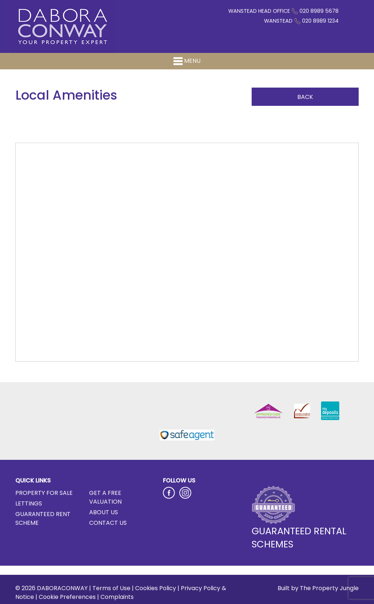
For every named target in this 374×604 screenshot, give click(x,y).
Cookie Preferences (67, 597)
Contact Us (108, 523)
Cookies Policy (155, 588)
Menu (187, 61)
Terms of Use (111, 588)
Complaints (117, 597)
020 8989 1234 (320, 20)
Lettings (28, 503)
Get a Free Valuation (105, 497)
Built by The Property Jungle (318, 588)
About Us (103, 512)
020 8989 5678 (319, 11)
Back (305, 97)
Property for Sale (44, 493)
